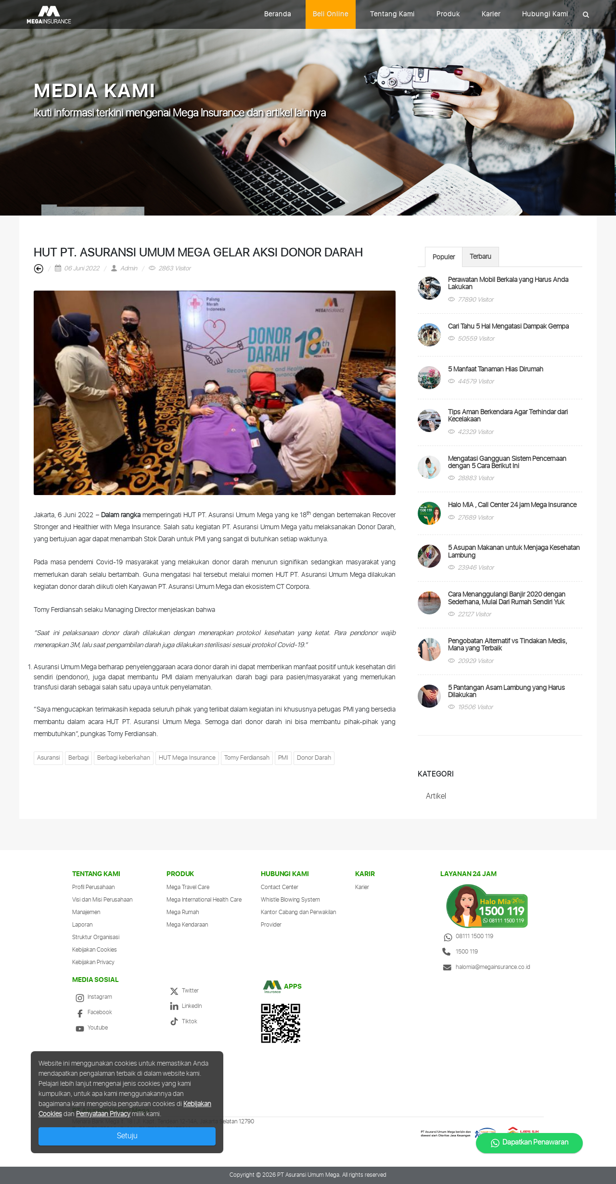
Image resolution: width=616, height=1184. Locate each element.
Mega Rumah (183, 912)
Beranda (277, 14)
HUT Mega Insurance (187, 758)
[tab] (443, 257)
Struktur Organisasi (95, 937)
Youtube (90, 1028)
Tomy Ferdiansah (247, 758)
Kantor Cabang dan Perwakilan (298, 912)
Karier (491, 14)
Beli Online (330, 14)
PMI (283, 758)
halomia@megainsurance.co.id (485, 967)
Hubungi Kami (545, 14)
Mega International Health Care (204, 900)
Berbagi (78, 758)
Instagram (92, 997)
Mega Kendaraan (187, 925)
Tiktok (182, 1022)
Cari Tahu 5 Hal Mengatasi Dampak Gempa (508, 326)
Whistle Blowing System (290, 900)
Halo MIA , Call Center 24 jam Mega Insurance (512, 505)
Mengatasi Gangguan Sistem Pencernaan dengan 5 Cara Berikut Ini (507, 462)
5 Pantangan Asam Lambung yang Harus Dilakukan (506, 691)
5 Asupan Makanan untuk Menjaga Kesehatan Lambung (514, 551)
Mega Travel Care (188, 887)
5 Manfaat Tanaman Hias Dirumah (495, 369)
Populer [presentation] (444, 257)
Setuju (127, 1136)
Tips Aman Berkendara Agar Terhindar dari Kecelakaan (508, 415)
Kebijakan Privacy (93, 962)
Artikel (436, 796)
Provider (271, 925)
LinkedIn (184, 1006)
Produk (448, 14)
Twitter (183, 991)
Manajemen (86, 912)
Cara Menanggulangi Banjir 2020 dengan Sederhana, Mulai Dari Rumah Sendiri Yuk (506, 598)
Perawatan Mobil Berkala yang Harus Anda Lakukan (508, 283)
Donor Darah (314, 758)
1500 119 (459, 952)
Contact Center (279, 887)
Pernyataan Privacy (103, 1114)
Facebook (92, 1012)
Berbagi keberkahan (123, 758)
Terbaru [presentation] (480, 257)
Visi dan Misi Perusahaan (102, 900)
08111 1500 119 (466, 936)
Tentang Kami (392, 14)
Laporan (82, 925)
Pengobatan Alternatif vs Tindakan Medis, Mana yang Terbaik (507, 645)
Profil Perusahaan (93, 887)
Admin (124, 268)
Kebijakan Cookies (94, 950)
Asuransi (48, 758)
